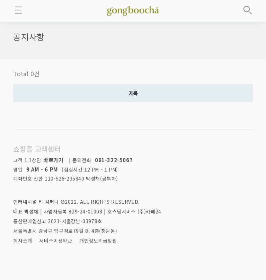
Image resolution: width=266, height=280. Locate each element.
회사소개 (22, 240)
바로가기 (53, 160)
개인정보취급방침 (98, 240)
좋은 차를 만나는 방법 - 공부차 (133, 10)
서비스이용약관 (55, 240)
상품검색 (247, 10)
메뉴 (18, 10)
